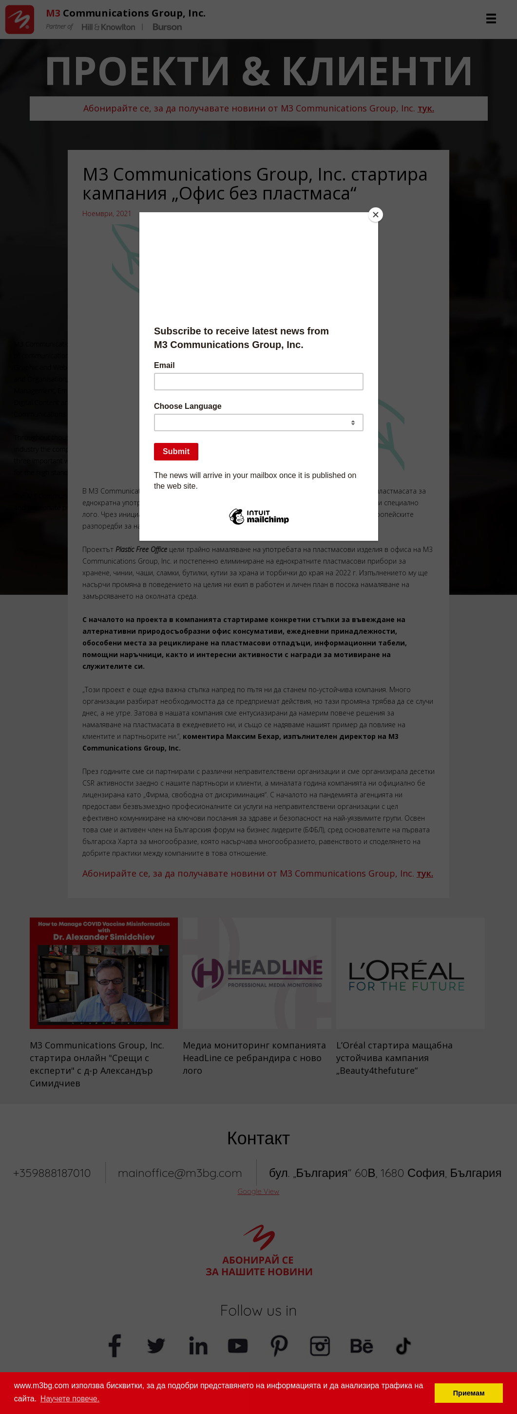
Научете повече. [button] (69, 1399)
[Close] (375, 214)
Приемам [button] (469, 1393)
